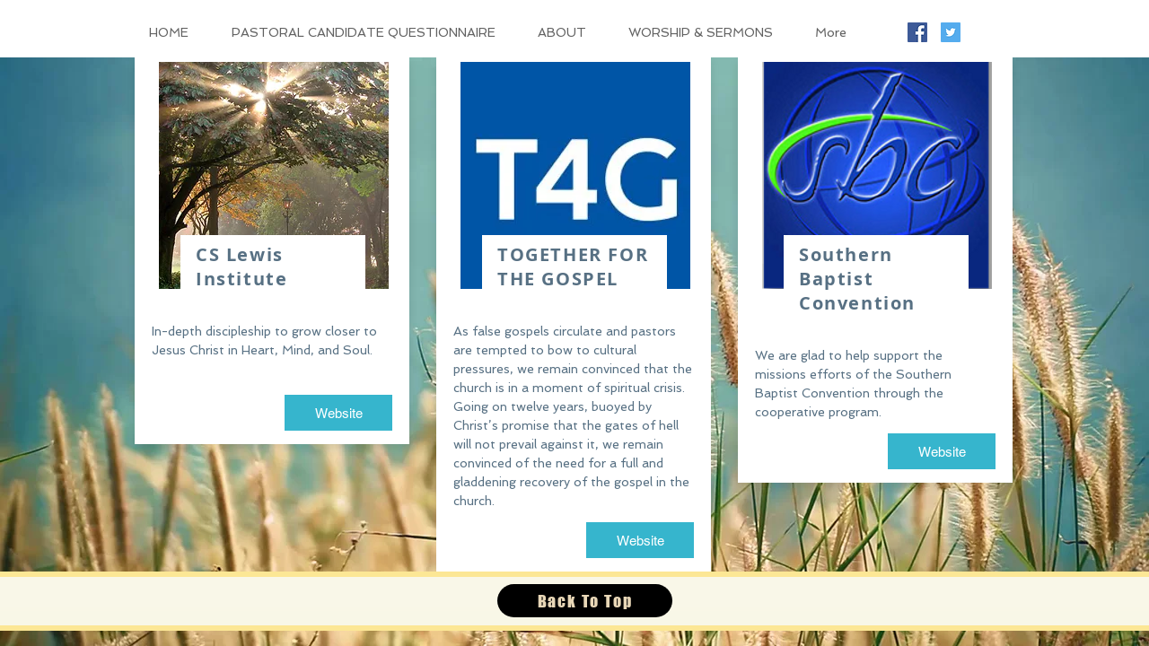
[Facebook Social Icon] (917, 32)
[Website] (338, 413)
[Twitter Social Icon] (950, 32)
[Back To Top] (584, 600)
